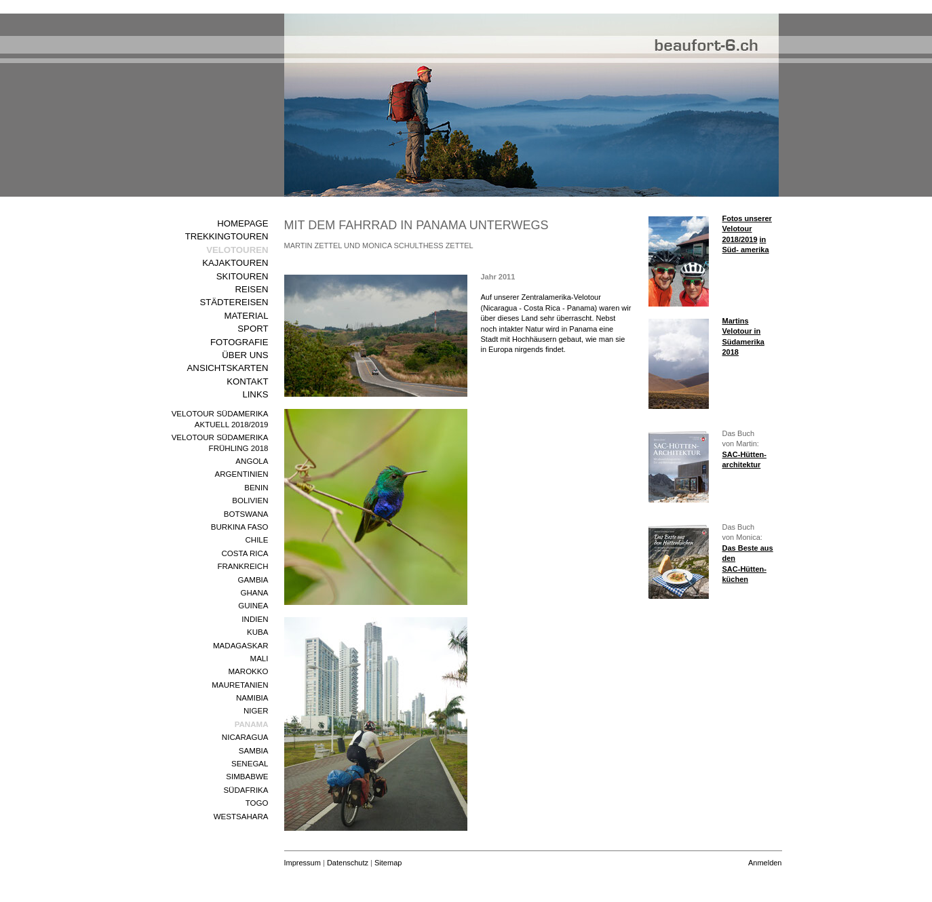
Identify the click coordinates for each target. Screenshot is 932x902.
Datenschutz (347, 863)
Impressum (302, 863)
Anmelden (765, 863)
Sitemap (388, 863)
